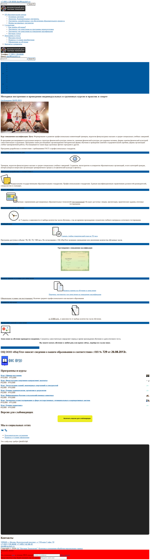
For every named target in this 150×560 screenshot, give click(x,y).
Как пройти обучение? (17, 27)
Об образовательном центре (15, 14)
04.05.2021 (17, 100)
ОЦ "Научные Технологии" (27, 548)
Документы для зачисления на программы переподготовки (31, 29)
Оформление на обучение (18, 42)
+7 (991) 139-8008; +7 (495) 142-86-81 (17, 544)
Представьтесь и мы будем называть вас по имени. (20, 558)
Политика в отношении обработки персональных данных (61, 548)
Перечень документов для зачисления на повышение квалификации (75, 294)
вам (13, 555)
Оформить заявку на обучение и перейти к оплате (20, 347)
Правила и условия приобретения (21, 40)
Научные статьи (14, 33)
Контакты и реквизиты (13, 44)
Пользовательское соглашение (16, 435)
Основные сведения (16, 17)
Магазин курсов (14, 38)
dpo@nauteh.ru (23, 2)
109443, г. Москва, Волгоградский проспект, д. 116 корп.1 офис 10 (27, 542)
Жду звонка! (65, 555)
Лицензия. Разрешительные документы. (23, 19)
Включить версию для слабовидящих (75, 419)
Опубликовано (6, 100)
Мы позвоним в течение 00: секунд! (17, 555)
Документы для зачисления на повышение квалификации (30, 31)
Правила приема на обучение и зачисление (79, 290)
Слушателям (9, 25)
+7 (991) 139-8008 (8, 2)
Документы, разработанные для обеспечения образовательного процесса (36, 21)
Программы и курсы (12, 36)
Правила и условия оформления (17, 437)
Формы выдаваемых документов (21, 23)
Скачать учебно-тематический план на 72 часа (75, 236)
